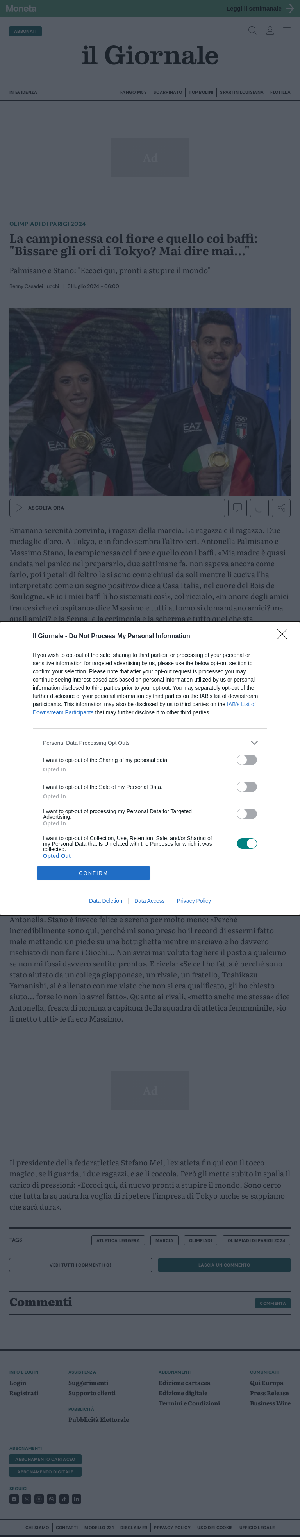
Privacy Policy (194, 901)
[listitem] (150, 743)
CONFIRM (93, 873)
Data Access (149, 901)
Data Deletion (105, 901)
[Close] (284, 636)
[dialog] (150, 768)
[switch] (247, 760)
